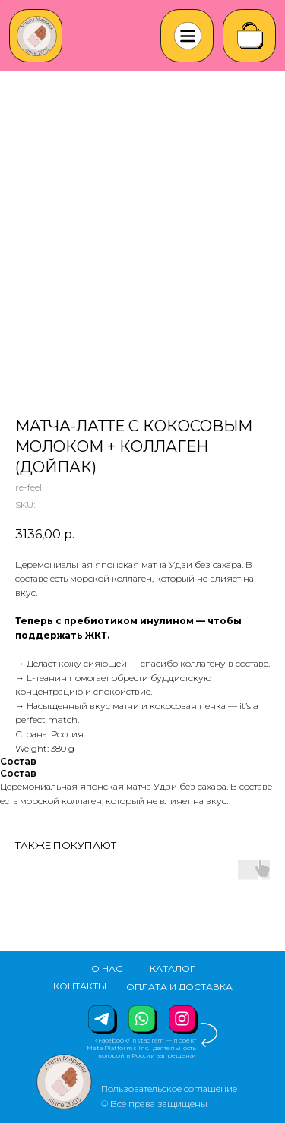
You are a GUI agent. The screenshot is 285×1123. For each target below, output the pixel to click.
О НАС (106, 968)
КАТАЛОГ (172, 968)
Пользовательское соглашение (169, 1088)
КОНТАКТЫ (79, 986)
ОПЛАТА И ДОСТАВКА (179, 986)
